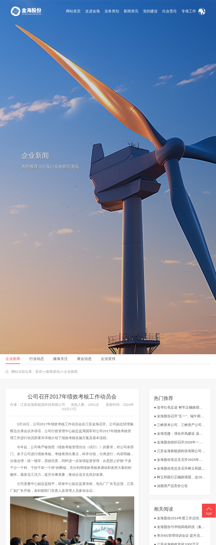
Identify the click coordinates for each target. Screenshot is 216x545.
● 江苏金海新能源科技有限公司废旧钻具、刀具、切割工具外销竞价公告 (180, 451)
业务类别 (111, 11)
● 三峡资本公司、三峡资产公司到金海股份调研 (180, 425)
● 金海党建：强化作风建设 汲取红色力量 (180, 433)
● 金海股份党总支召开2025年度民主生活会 (180, 460)
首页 (38, 371)
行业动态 (36, 359)
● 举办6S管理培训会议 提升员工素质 (180, 535)
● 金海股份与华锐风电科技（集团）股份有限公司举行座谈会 (180, 527)
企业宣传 (108, 359)
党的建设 (150, 11)
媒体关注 (60, 359)
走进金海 (92, 11)
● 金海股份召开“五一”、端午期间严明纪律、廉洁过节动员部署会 (180, 416)
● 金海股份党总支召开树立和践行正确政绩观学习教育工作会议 (180, 468)
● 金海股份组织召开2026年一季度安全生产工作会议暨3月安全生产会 (180, 442)
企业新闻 (12, 359)
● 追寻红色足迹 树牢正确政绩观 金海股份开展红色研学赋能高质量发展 (180, 407)
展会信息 (84, 359)
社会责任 (169, 11)
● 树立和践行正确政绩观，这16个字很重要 (180, 477)
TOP (209, 511)
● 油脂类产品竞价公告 (171, 486)
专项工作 (188, 11)
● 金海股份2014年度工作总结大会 (180, 518)
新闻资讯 (131, 11)
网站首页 (73, 11)
